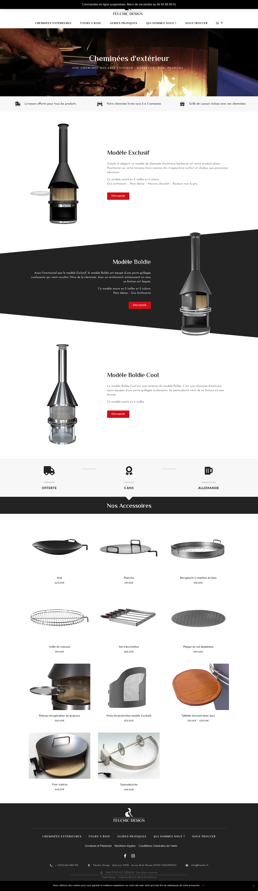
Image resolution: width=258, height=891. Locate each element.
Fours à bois (90, 23)
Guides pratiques (123, 23)
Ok (203, 885)
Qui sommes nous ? (161, 23)
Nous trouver (196, 23)
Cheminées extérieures (53, 23)
